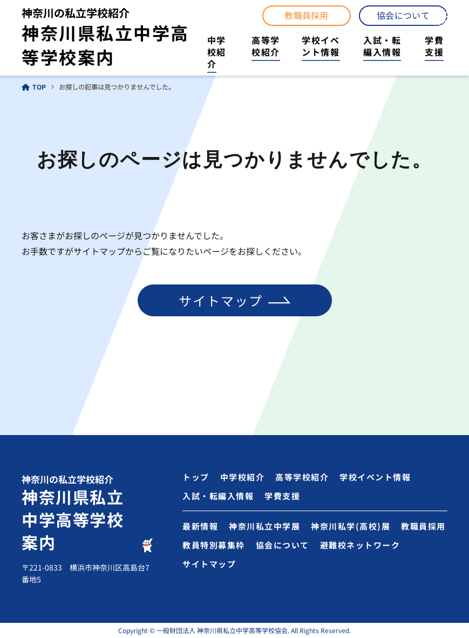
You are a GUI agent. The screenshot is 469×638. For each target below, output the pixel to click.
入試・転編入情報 (382, 45)
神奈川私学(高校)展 (350, 526)
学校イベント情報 (320, 45)
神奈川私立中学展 (264, 526)
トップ (195, 477)
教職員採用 (306, 15)
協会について (403, 15)
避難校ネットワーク (360, 545)
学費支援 (434, 45)
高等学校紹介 (266, 45)
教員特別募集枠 (213, 545)
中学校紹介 (216, 52)
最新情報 (200, 526)
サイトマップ (221, 300)
